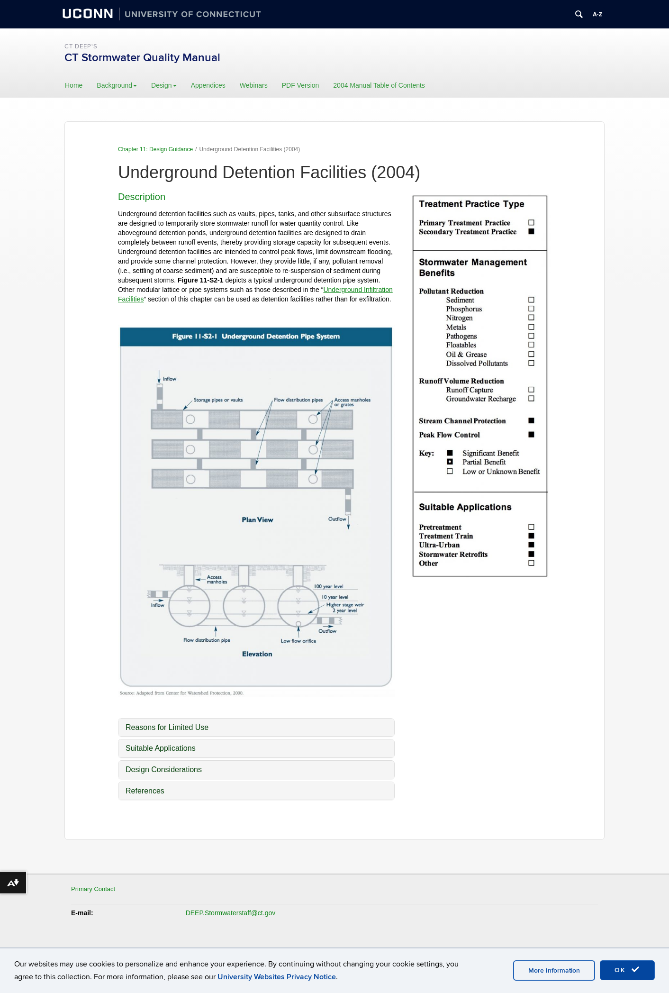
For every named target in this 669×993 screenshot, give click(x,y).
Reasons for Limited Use (167, 727)
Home (73, 85)
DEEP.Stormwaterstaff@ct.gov (231, 913)
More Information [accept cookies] (554, 970)
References (145, 791)
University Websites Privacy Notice (276, 977)
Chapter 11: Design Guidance (155, 149)
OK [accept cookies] (627, 970)
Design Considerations (164, 769)
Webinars (254, 85)
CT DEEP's (81, 46)
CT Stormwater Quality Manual (142, 57)
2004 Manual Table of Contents (379, 85)
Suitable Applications (161, 748)
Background (117, 85)
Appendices (208, 85)
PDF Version (300, 85)
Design (164, 85)
